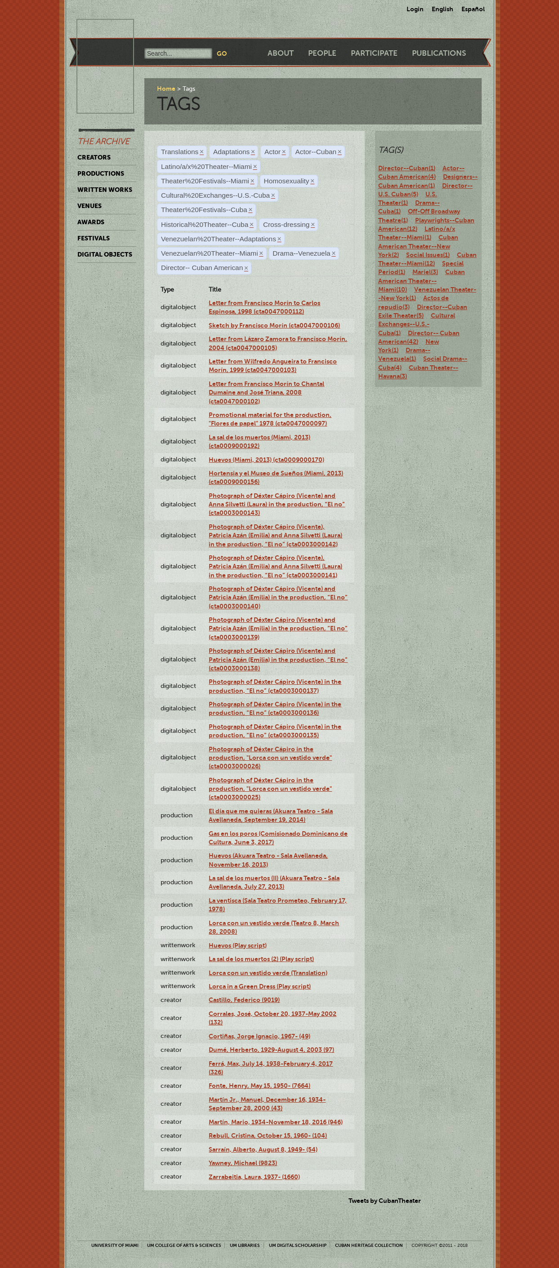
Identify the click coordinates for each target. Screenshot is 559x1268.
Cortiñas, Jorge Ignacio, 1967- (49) (259, 1036)
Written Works (104, 189)
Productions (100, 173)
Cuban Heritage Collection (369, 1245)
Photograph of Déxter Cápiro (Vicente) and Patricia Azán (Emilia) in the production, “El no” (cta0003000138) (278, 659)
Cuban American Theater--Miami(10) (421, 280)
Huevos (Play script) (238, 945)
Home (166, 88)
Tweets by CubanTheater (385, 1200)
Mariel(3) (425, 271)
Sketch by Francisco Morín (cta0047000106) (274, 325)
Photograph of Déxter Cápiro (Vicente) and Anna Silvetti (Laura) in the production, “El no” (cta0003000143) (277, 504)
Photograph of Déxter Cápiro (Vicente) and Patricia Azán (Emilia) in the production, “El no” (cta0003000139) (278, 628)
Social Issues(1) (428, 254)
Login (415, 9)
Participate (374, 53)
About (281, 53)
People (322, 53)
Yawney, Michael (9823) (243, 1162)
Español (473, 9)
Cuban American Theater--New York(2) (418, 246)
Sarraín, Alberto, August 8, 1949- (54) (263, 1149)
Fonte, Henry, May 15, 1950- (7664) (259, 1085)
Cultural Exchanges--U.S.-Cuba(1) (416, 324)
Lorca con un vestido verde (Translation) (268, 972)
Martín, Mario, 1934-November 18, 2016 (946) (276, 1122)
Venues (89, 205)
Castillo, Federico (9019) (244, 999)
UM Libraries (245, 1245)
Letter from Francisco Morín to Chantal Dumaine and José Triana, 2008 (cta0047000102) (266, 392)
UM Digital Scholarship (297, 1245)
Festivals (93, 238)
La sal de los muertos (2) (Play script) (261, 958)
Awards (90, 222)
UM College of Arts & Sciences (184, 1245)
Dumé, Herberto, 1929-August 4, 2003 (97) (271, 1049)
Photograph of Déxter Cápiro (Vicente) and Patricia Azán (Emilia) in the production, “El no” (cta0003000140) (278, 597)
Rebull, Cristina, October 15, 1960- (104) (268, 1135)
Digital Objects (104, 254)
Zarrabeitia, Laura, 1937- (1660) (254, 1176)
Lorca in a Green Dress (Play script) (260, 986)
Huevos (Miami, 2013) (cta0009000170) (266, 459)
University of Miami (115, 1245)
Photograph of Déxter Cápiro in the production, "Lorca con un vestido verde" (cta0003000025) (270, 788)
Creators (94, 157)
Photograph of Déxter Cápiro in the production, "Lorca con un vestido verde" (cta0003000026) (270, 757)
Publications (439, 53)
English (442, 9)
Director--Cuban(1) (406, 168)
